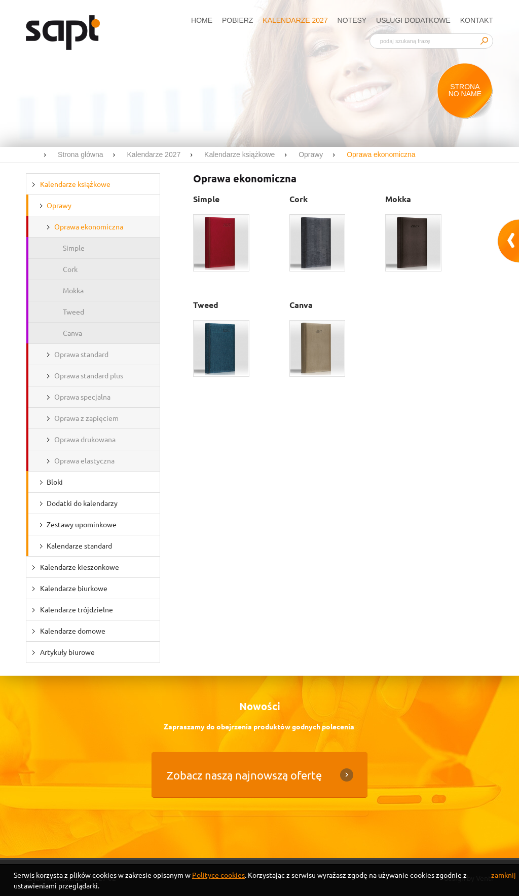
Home (201, 20)
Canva (72, 332)
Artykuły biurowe (67, 651)
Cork (70, 269)
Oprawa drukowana (85, 439)
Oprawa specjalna (82, 396)
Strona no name (465, 90)
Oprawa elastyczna (84, 460)
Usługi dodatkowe (413, 20)
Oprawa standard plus (88, 375)
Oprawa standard (81, 354)
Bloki (55, 481)
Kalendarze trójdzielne (76, 609)
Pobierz (237, 20)
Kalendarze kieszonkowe (79, 566)
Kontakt (476, 20)
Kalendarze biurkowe (73, 588)
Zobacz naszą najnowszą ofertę (244, 775)
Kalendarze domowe (72, 630)
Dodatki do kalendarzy (82, 503)
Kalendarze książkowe (75, 183)
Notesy (352, 20)
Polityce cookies (218, 874)
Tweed (73, 311)
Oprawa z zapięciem (86, 417)
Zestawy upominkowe (82, 524)
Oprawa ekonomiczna (88, 226)
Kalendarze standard (79, 545)
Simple (74, 247)
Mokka (73, 290)
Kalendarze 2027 (295, 20)
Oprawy (59, 205)
